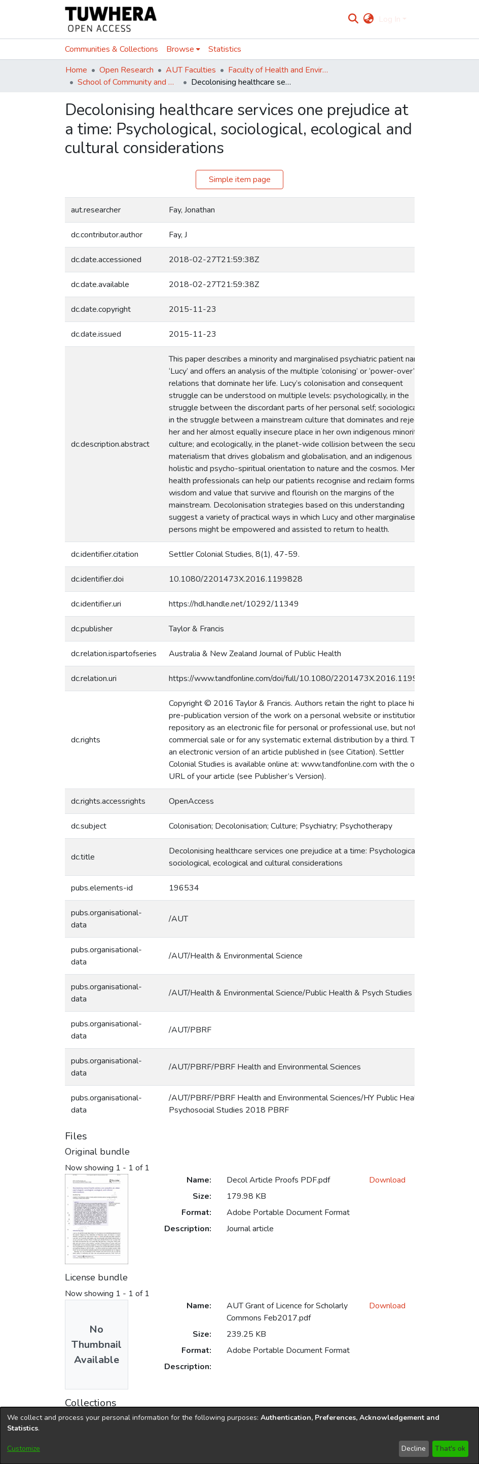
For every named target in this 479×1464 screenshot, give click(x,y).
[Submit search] (353, 19)
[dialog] (239, 1435)
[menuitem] (368, 19)
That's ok (450, 1448)
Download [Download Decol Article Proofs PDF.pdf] (387, 1180)
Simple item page (240, 179)
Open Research (126, 70)
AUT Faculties (191, 70)
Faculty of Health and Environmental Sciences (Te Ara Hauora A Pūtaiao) (278, 70)
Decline (413, 1448)
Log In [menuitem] (389, 19)
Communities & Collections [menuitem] (111, 49)
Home (76, 70)
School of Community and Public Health (128, 82)
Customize (23, 1448)
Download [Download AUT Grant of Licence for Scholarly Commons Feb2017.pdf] (387, 1305)
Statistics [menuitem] (224, 49)
